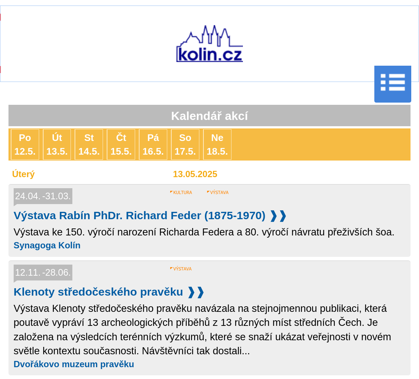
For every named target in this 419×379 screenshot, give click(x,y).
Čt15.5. (121, 144)
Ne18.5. (217, 144)
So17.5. (185, 144)
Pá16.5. (153, 144)
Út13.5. (57, 144)
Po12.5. (25, 144)
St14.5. (89, 144)
